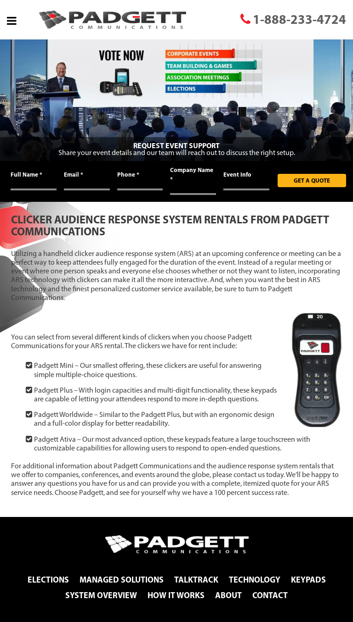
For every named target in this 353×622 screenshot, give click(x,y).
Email (73, 174)
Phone (128, 174)
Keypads (308, 579)
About (228, 595)
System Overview (101, 595)
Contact (270, 595)
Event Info (237, 174)
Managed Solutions (122, 579)
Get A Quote (312, 180)
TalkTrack (196, 579)
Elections (48, 579)
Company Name (191, 174)
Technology (254, 579)
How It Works (176, 595)
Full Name (26, 174)
